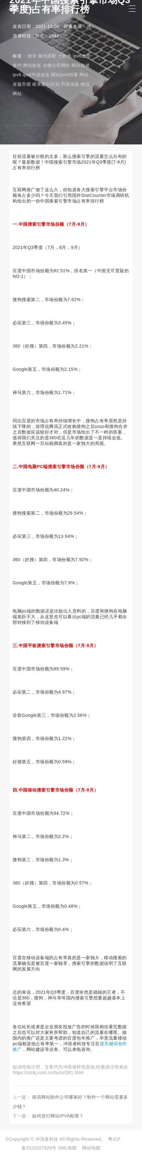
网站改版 (32, 65)
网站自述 (80, 65)
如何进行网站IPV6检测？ (57, 1115)
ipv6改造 (82, 55)
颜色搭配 (47, 55)
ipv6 (17, 74)
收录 (32, 55)
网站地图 (91, 1147)
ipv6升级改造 (36, 74)
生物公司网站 (56, 65)
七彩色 (65, 55)
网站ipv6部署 (64, 74)
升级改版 (70, 84)
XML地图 (67, 1147)
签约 (17, 65)
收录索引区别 (46, 84)
